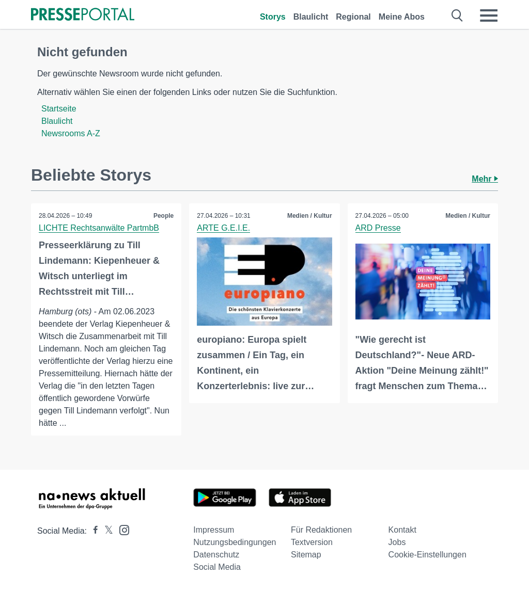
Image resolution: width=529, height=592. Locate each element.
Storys (273, 16)
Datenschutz (216, 554)
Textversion (312, 542)
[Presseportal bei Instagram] (121, 529)
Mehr (485, 178)
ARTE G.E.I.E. (223, 227)
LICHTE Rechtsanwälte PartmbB (99, 227)
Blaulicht (311, 16)
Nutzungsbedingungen (234, 542)
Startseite (58, 108)
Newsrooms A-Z (70, 133)
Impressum (213, 529)
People (163, 215)
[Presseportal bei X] (105, 530)
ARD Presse (378, 227)
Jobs (397, 542)
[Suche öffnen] (457, 15)
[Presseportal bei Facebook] (92, 530)
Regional (353, 16)
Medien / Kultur (309, 215)
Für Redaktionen (321, 529)
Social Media (217, 567)
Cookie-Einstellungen (427, 554)
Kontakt (402, 529)
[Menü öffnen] (488, 15)
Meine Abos (402, 16)
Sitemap (306, 554)
